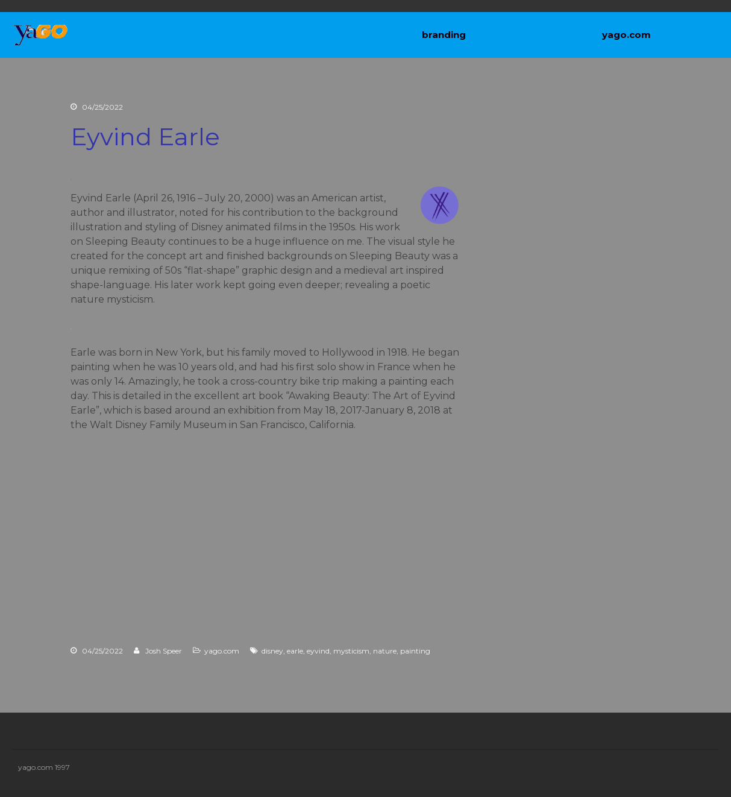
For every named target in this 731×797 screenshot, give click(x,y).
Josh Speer (163, 650)
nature (385, 650)
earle (295, 650)
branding (444, 34)
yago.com (626, 34)
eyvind (318, 650)
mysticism (351, 650)
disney (272, 650)
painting (415, 650)
